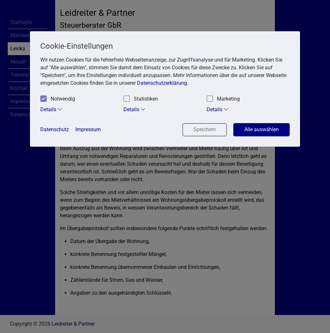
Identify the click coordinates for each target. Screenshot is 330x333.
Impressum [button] (88, 129)
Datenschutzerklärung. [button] (162, 83)
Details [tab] (51, 109)
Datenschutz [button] (54, 129)
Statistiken (140, 99)
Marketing (223, 99)
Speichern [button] (204, 129)
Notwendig (57, 99)
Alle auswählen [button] (261, 129)
